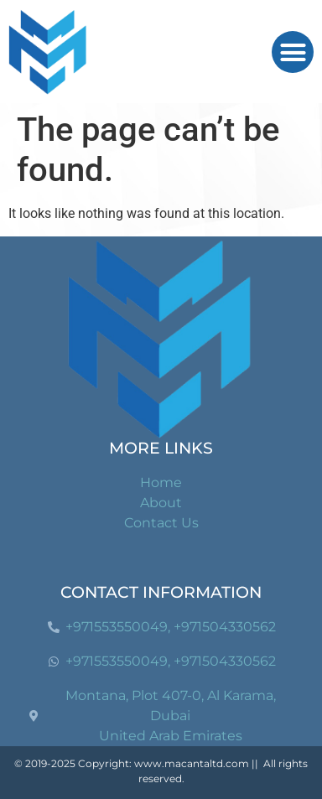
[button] (293, 52)
